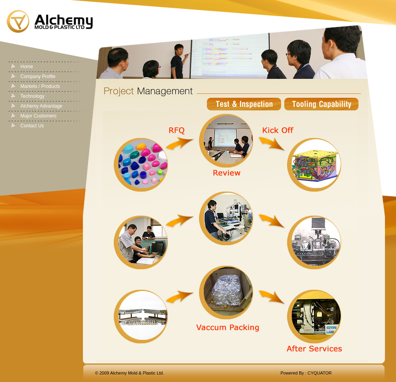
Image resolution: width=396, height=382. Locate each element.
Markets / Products (40, 86)
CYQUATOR (320, 373)
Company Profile (38, 76)
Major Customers (38, 116)
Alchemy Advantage (41, 106)
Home (27, 66)
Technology (33, 96)
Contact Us (32, 126)
